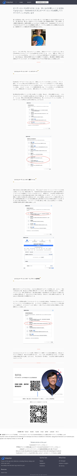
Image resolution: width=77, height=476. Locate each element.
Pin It (57, 431)
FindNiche (42, 466)
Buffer (46, 431)
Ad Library (62, 466)
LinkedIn (52, 431)
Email (42, 431)
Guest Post (4, 472)
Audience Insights (64, 463)
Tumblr (37, 431)
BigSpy (29, 2)
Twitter (26, 431)
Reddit (32, 431)
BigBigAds (42, 463)
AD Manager (62, 461)
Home (21, 2)
